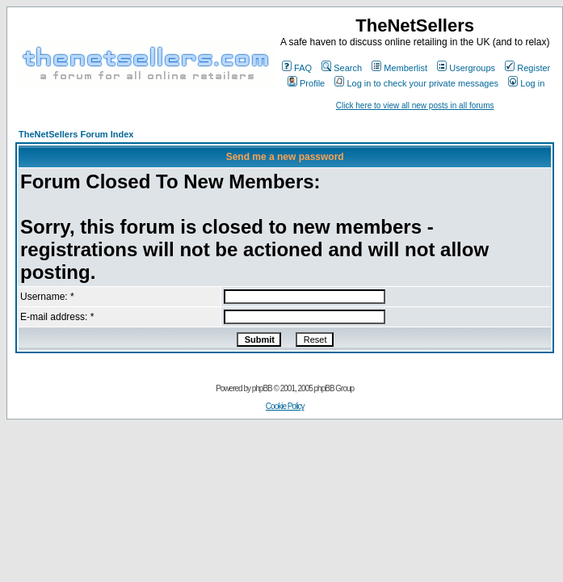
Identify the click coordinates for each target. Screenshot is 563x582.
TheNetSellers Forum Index (76, 134)
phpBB (262, 388)
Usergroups (466, 68)
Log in (526, 83)
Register (527, 68)
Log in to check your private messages (416, 83)
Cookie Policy (285, 406)
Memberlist (399, 68)
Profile (306, 83)
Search (341, 68)
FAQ (297, 68)
